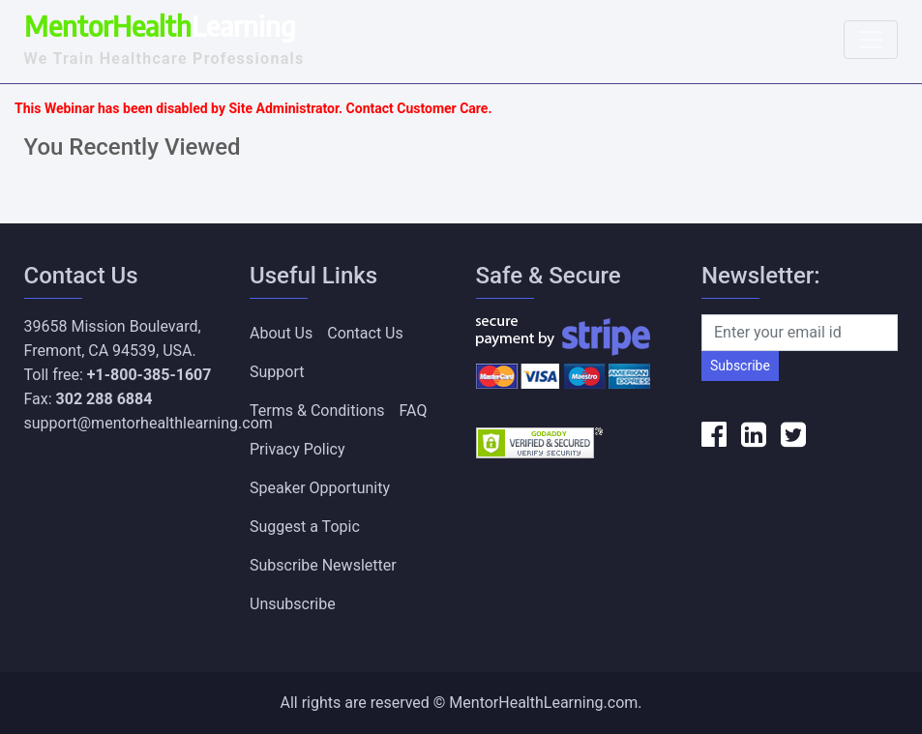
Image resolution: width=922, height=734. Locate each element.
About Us (281, 333)
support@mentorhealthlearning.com (148, 423)
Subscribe (740, 365)
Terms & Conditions (317, 410)
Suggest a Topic (305, 526)
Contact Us (365, 333)
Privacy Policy (297, 449)
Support (277, 372)
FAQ (414, 410)
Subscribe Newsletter (323, 565)
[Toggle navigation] (871, 39)
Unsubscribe (293, 604)
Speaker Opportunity (320, 488)
